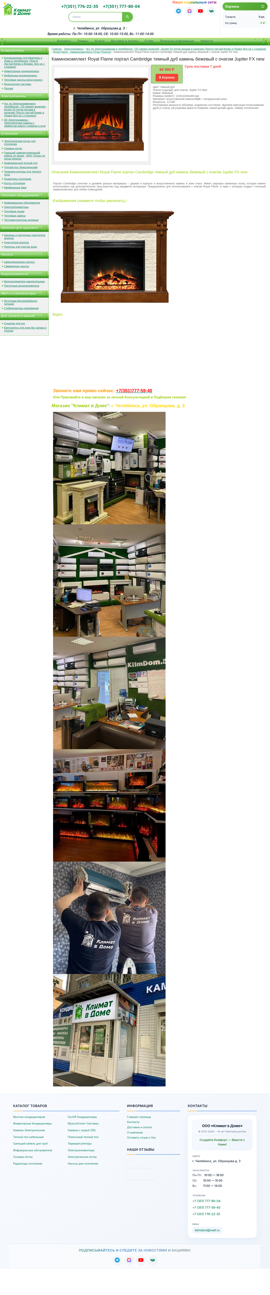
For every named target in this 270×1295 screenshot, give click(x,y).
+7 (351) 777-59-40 (206, 1206)
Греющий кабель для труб (30, 1142)
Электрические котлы (82, 1155)
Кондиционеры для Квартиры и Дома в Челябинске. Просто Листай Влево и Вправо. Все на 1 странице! (24, 61)
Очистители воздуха (16, 241)
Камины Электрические (29, 1129)
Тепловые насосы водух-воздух (23, 78)
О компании (135, 1131)
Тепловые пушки (14, 210)
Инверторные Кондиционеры (32, 1122)
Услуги (99, 40)
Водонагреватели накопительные (24, 280)
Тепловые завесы (15, 214)
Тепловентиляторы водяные (21, 218)
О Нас (149, 40)
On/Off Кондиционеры (82, 1115)
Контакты (64, 40)
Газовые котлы (13, 147)
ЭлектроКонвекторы (16, 205)
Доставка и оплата (124, 40)
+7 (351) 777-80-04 (206, 1199)
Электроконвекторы (81, 1149)
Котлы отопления (14, 181)
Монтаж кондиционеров (29, 1115)
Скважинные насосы (16, 264)
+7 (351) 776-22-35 (206, 1213)
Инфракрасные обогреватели (22, 201)
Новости (207, 40)
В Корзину (167, 76)
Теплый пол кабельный (28, 1135)
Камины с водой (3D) (82, 1129)
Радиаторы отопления (17, 177)
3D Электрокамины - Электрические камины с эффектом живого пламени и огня (25, 121)
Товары (82, 40)
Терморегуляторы (80, 1142)
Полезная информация (177, 40)
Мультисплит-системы (17, 82)
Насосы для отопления (83, 1162)
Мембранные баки (15, 186)
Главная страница (139, 1115)
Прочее (8, 87)
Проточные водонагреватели (21, 284)
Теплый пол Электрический (21, 166)
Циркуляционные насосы (19, 260)
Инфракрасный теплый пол (21, 161)
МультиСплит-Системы (83, 1122)
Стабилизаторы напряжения (21, 306)
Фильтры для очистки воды (20, 245)
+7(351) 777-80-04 (120, 6)
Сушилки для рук (14, 322)
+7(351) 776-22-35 (81, 6)
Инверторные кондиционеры (21, 69)
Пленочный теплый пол (83, 1135)
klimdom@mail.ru (207, 1229)
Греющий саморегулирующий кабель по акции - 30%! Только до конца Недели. (24, 154)
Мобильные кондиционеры (20, 74)
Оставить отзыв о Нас (141, 1136)
